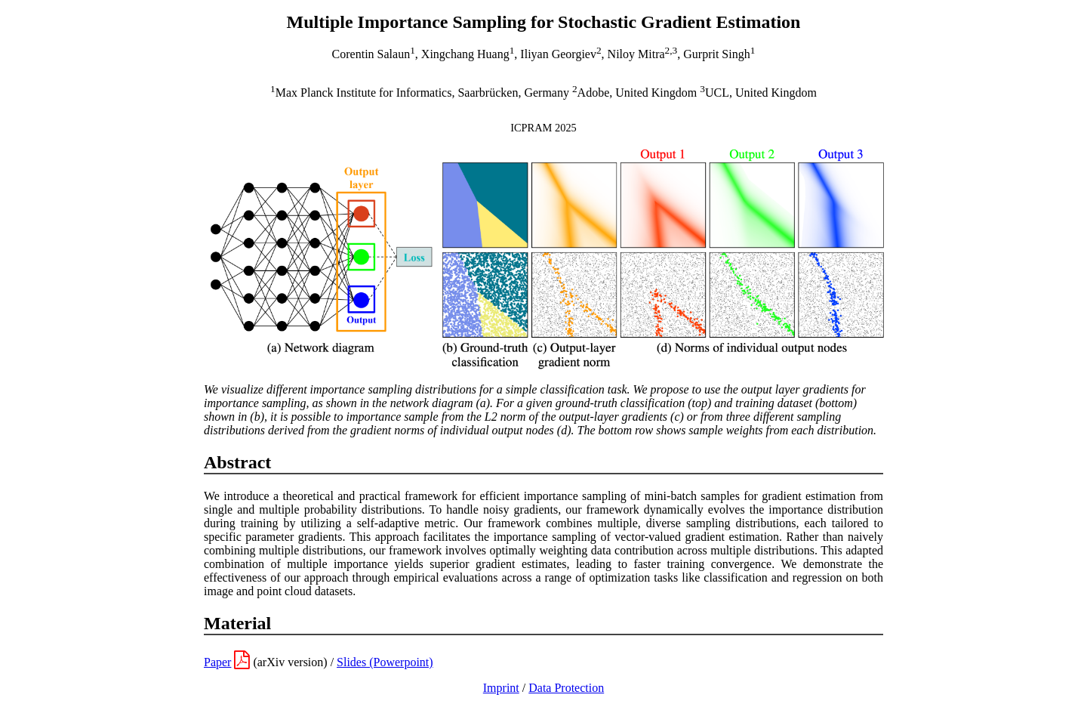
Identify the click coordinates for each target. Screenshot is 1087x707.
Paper (217, 662)
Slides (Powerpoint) (385, 662)
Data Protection (566, 687)
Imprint (501, 687)
